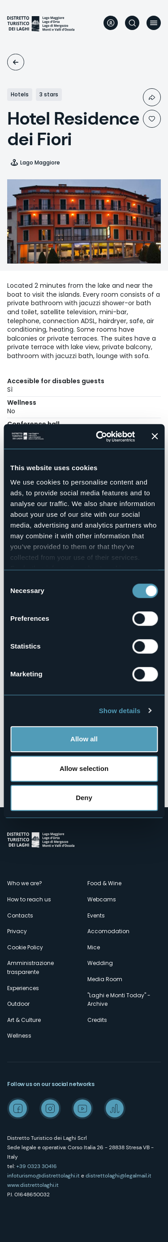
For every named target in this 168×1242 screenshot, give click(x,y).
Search (132, 23)
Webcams (101, 899)
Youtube (82, 1108)
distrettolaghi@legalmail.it (118, 1175)
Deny (84, 797)
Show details (120, 710)
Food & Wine (104, 883)
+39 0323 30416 (36, 1166)
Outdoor (18, 1004)
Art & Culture (24, 1020)
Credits (97, 1020)
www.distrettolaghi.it (33, 1185)
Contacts (20, 915)
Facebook (18, 1108)
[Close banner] (154, 436)
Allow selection (84, 768)
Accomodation (15, 62)
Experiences (23, 988)
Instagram (50, 1108)
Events (96, 915)
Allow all (84, 739)
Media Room (104, 979)
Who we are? (24, 883)
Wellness (19, 1035)
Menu (153, 23)
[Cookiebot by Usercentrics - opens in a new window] (100, 436)
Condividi (152, 97)
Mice (93, 947)
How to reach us (29, 899)
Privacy (17, 931)
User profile (110, 23)
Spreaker (114, 1108)
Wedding (100, 963)
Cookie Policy (25, 947)
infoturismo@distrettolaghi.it (43, 1175)
